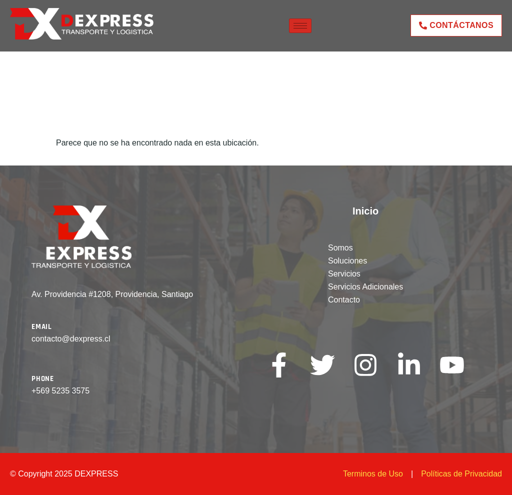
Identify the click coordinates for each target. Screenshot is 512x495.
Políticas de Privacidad (461, 474)
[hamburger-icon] (300, 25)
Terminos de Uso (373, 474)
